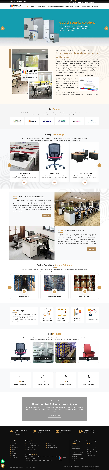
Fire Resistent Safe (92, 448)
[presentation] (10, 165)
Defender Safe (90, 455)
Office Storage (50, 446)
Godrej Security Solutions (56, 6)
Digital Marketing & (94, 466)
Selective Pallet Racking (75, 449)
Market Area (14, 457)
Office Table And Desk (85, 174)
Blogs (89, 6)
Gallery (84, 6)
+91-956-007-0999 (89, 2)
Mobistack (74, 456)
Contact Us (95, 6)
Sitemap (13, 455)
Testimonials (14, 448)
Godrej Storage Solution (73, 6)
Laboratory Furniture (43, 358)
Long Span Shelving (76, 454)
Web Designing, (84, 466)
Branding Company (94, 468)
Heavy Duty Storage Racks (77, 459)
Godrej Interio (42, 6)
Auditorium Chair (88, 358)
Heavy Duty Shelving (77, 452)
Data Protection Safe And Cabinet (92, 452)
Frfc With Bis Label (91, 450)
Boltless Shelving (76, 446)
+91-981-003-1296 (78, 2)
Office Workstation (24, 174)
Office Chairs (54, 174)
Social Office (29, 448)
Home (27, 6)
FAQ (12, 446)
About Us (33, 6)
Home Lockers (90, 446)
